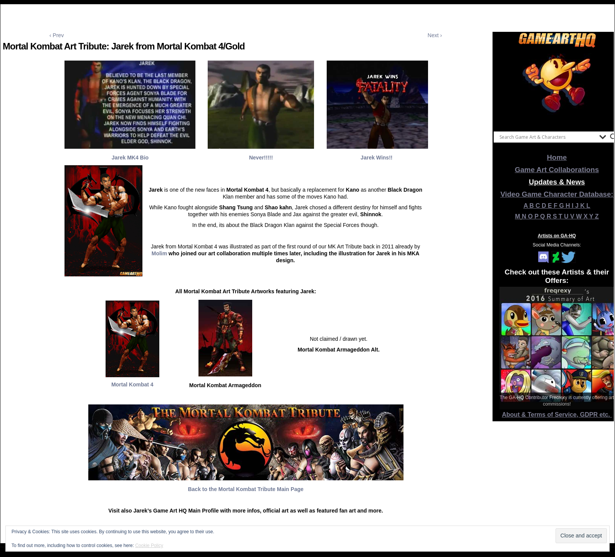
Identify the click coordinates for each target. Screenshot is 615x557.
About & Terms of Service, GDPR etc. (557, 414)
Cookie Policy (149, 545)
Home (557, 157)
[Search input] (547, 136)
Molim (159, 253)
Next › (435, 35)
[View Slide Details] (557, 87)
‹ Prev (57, 35)
